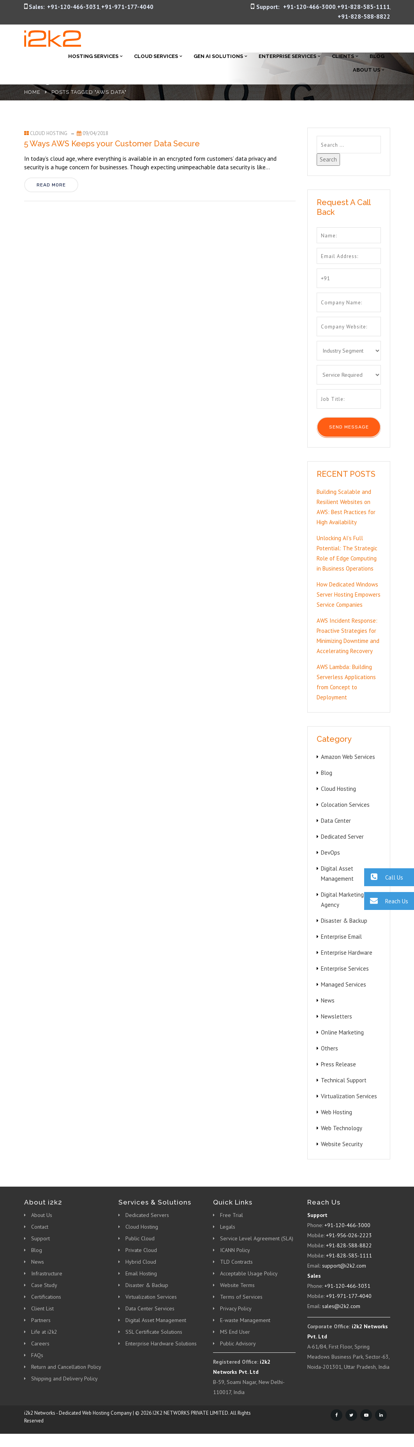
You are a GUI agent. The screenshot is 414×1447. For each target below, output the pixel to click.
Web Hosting (336, 1112)
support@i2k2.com (344, 1265)
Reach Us (386, 901)
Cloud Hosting (48, 133)
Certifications (46, 1296)
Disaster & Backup (344, 920)
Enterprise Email (341, 936)
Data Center (336, 820)
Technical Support (343, 1080)
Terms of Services (241, 1296)
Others (329, 1048)
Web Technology (341, 1128)
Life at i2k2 (44, 1331)
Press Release (338, 1064)
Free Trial (231, 1215)
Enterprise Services (287, 56)
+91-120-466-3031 (73, 7)
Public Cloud (140, 1238)
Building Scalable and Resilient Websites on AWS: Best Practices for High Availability (346, 507)
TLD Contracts (236, 1261)
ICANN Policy (235, 1250)
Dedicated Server (342, 836)
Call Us (383, 877)
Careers (40, 1343)
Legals (227, 1226)
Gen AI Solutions (218, 56)
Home (32, 92)
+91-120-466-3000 (309, 7)
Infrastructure (46, 1273)
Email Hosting (141, 1273)
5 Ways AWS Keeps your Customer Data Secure (112, 143)
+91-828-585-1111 (363, 7)
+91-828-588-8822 (364, 16)
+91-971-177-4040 (127, 7)
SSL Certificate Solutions (153, 1331)
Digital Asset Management (155, 1320)
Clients (343, 56)
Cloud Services (156, 56)
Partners (41, 1320)
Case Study (44, 1285)
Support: (268, 7)
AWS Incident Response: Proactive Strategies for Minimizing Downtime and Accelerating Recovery (348, 636)
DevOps (330, 852)
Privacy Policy (236, 1308)
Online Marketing (342, 1032)
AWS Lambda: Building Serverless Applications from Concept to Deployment (346, 682)
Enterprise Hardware (346, 952)
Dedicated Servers (147, 1215)
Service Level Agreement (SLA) (256, 1238)
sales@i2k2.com (341, 1306)
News (328, 1000)
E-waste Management (245, 1320)
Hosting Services (93, 56)
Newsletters (336, 1016)
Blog (377, 56)
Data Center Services (149, 1308)
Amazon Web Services (348, 756)
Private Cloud (141, 1250)
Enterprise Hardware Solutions (161, 1343)
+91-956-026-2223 (349, 1235)
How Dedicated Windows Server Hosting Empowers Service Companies (349, 594)
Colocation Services (345, 804)
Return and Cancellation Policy (66, 1366)
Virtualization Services (349, 1096)
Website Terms (237, 1285)
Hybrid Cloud (140, 1261)
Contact (39, 1226)
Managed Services (343, 984)
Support (40, 1238)
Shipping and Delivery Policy (64, 1378)
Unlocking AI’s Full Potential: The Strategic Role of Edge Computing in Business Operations (347, 553)
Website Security (342, 1144)
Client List (42, 1308)
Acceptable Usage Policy (249, 1273)
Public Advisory (238, 1343)
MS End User (235, 1331)
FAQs (37, 1355)
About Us (366, 70)
